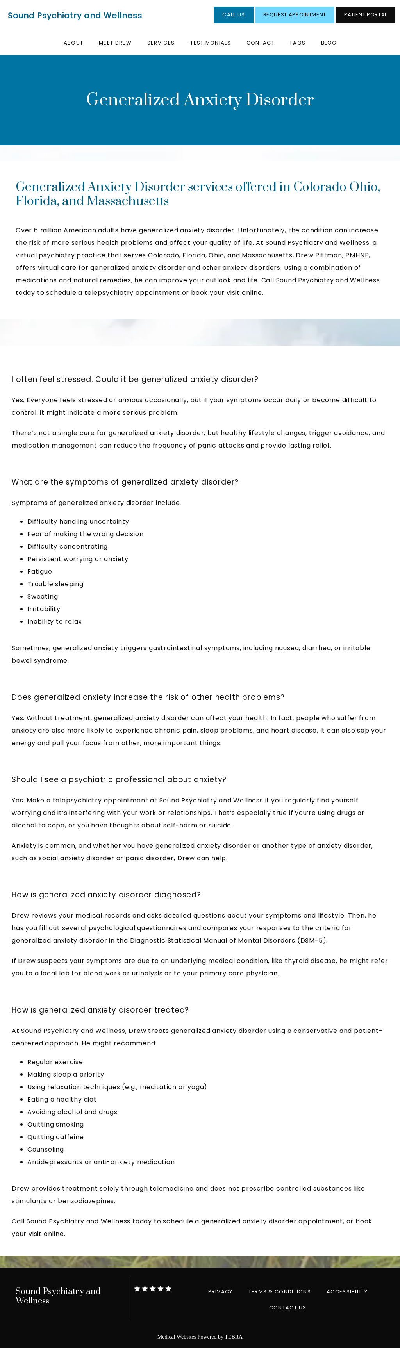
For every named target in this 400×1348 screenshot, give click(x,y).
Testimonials (210, 42)
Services (161, 42)
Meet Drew (115, 42)
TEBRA (234, 1337)
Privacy (220, 1291)
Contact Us (288, 1307)
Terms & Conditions (279, 1291)
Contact (260, 42)
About (74, 42)
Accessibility (347, 1291)
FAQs (297, 42)
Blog (328, 42)
